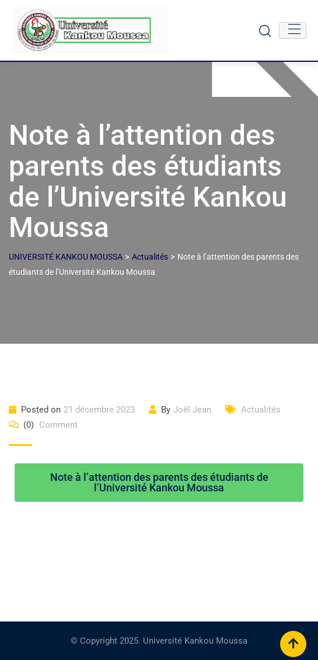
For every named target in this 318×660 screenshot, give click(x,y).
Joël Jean (192, 409)
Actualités (261, 409)
